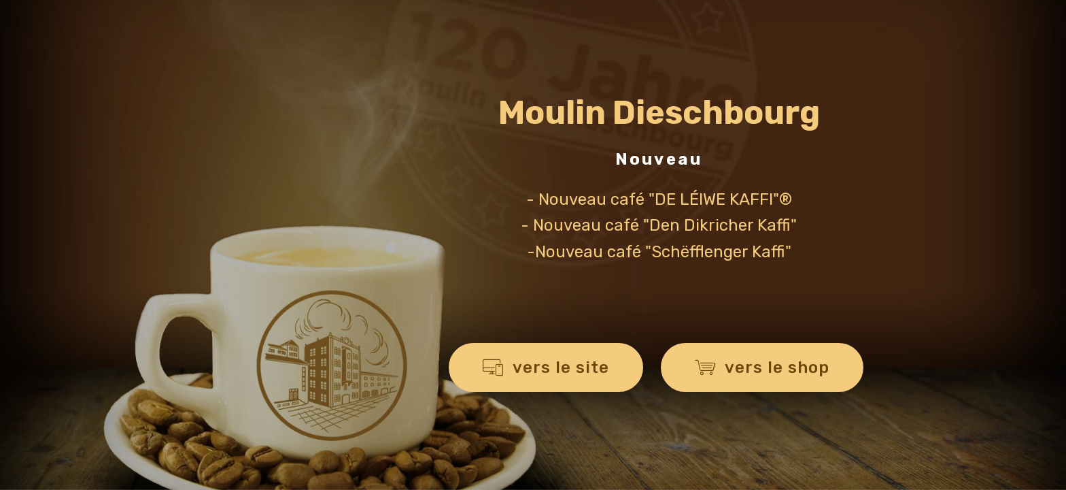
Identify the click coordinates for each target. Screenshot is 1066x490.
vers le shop (762, 367)
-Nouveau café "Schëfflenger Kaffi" (659, 251)
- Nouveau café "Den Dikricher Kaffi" (659, 225)
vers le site (546, 367)
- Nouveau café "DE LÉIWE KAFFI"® (659, 199)
